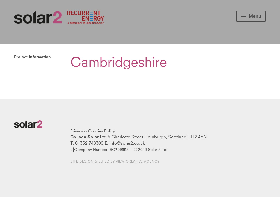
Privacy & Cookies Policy (92, 131)
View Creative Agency (138, 161)
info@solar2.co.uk (127, 143)
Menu (251, 16)
